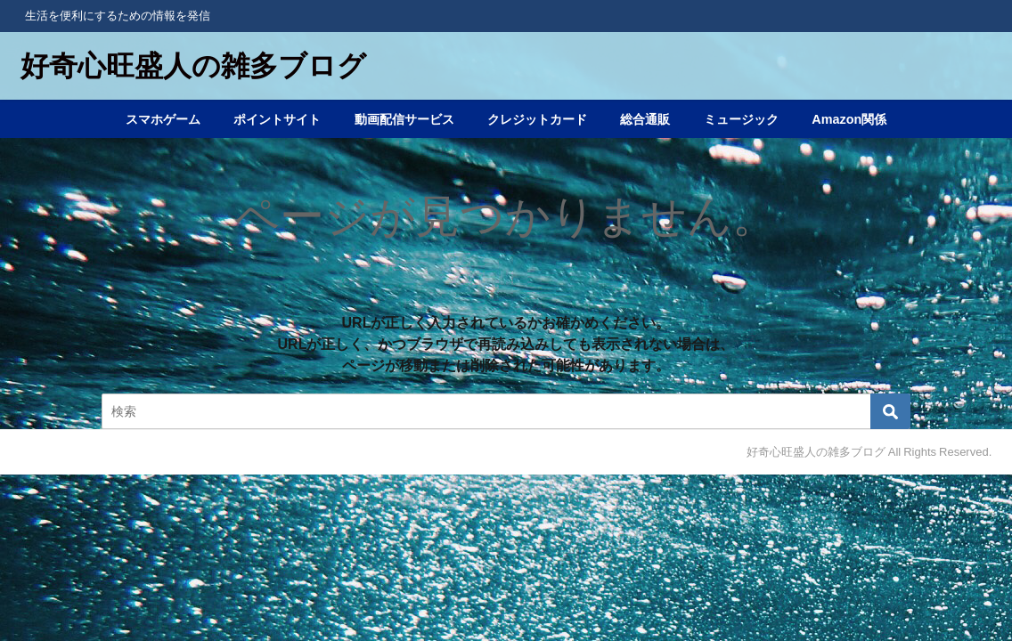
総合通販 (645, 119)
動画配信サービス (404, 119)
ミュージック (741, 119)
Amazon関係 (849, 119)
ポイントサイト (277, 119)
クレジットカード (537, 119)
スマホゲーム (163, 119)
